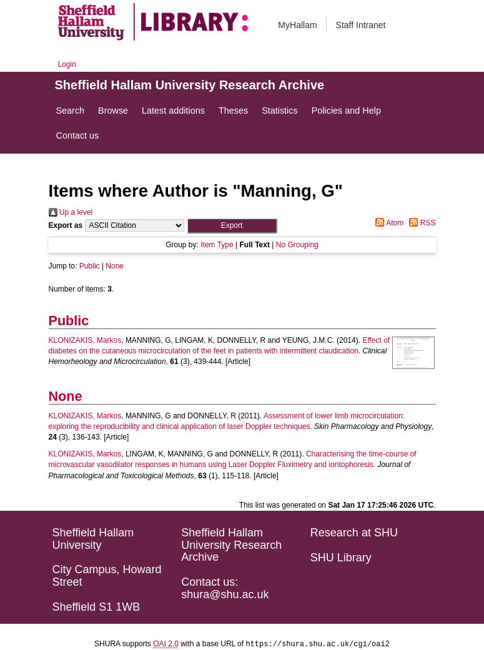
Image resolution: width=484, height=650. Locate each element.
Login (67, 64)
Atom (387, 223)
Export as (66, 225)
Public (89, 266)
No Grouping (297, 244)
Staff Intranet (361, 25)
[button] (232, 226)
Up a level (71, 212)
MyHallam (297, 25)
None (115, 266)
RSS (420, 223)
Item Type (216, 244)
